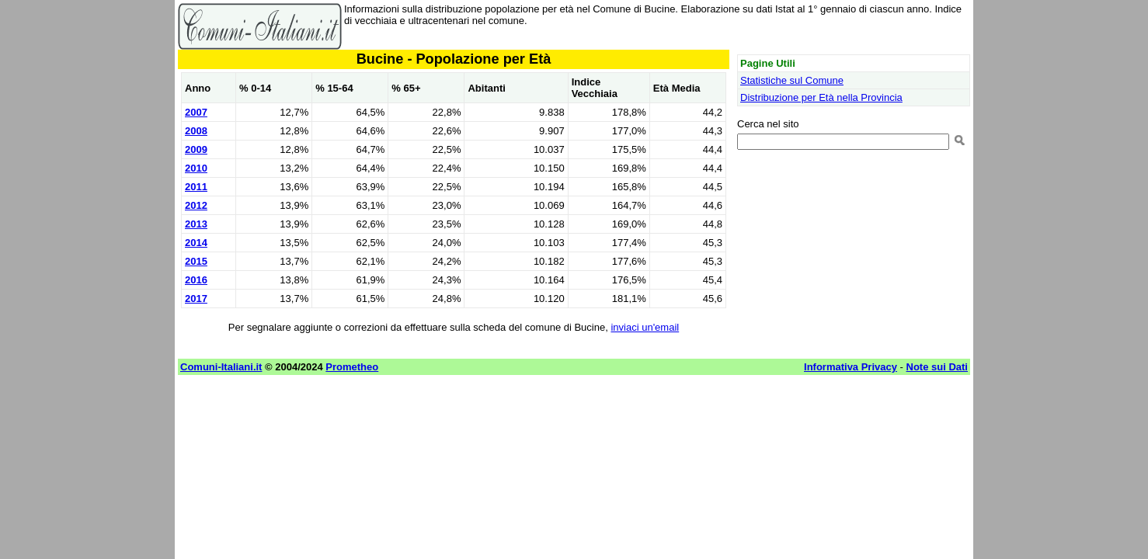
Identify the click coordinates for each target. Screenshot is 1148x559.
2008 (196, 131)
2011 (196, 187)
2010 (196, 168)
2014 (196, 242)
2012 (196, 205)
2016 (196, 280)
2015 (196, 261)
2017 (196, 298)
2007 (196, 112)
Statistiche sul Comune (792, 80)
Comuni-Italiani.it (221, 367)
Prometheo (351, 367)
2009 (196, 149)
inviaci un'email (645, 327)
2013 (196, 224)
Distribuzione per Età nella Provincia (821, 97)
